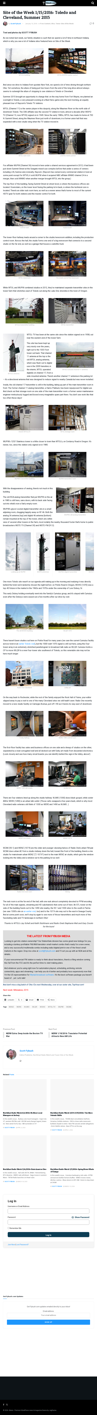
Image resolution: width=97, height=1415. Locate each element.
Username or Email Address (18, 1206)
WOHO (42, 1007)
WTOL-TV (51, 1007)
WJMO (26, 1007)
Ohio (53, 23)
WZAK (68, 1007)
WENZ (11, 1007)
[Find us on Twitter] (7, 1404)
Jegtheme (52, 1410)
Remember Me (14, 1228)
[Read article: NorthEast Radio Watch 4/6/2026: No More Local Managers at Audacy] (25, 1094)
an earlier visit (30, 911)
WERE (19, 1007)
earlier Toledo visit (27, 643)
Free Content (45, 23)
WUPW (61, 1007)
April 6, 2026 (20, 1128)
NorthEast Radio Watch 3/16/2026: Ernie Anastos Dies (24, 1169)
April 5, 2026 (68, 1130)
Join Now (11, 1244)
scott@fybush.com (47, 951)
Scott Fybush (16, 23)
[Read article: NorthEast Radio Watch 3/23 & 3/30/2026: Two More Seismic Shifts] (72, 1094)
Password (12, 1217)
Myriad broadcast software (42, 974)
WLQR (34, 1007)
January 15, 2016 (31, 23)
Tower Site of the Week (65, 23)
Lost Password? (22, 1244)
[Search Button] (92, 3)
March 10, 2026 (69, 1186)
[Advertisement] (48, 1017)
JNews (11, 1410)
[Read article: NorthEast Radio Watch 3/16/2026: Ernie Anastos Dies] (25, 1151)
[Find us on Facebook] (3, 1404)
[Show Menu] (4, 3)
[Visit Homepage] (48, 3)
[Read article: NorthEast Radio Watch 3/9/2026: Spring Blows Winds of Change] (72, 1151)
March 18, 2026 (21, 1182)
